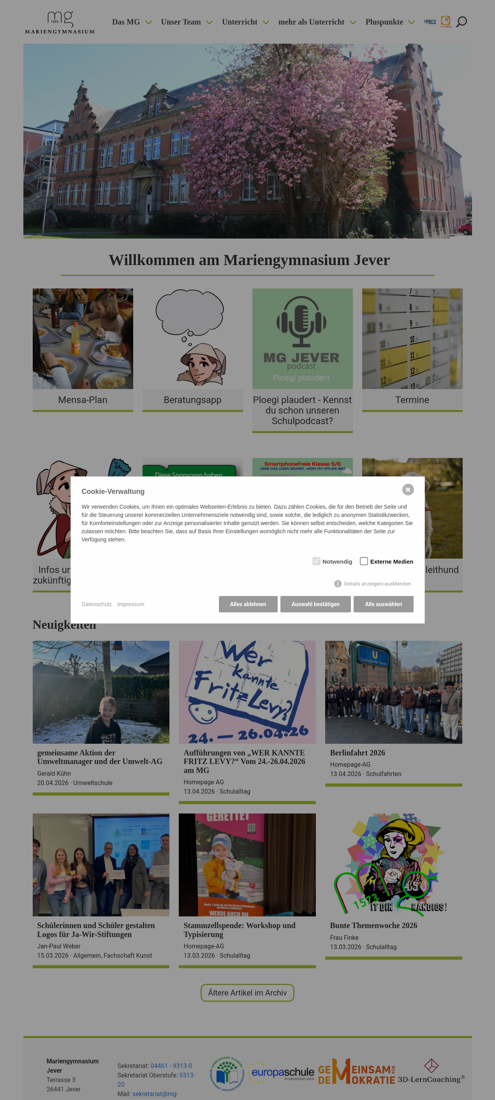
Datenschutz (97, 604)
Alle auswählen (383, 604)
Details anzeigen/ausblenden (377, 584)
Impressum (130, 604)
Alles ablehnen (248, 604)
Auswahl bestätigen (316, 604)
